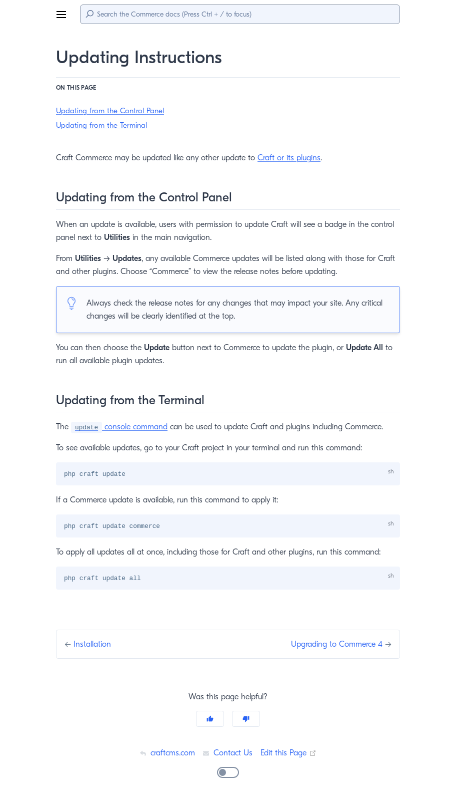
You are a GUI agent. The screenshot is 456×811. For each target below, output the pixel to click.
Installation (93, 645)
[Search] (240, 14)
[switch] (228, 773)
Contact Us (227, 753)
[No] (246, 720)
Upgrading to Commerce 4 (336, 645)
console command (121, 426)
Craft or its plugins (294, 157)
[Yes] (210, 720)
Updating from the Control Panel (110, 111)
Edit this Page (289, 753)
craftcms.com (165, 753)
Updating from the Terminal (101, 125)
